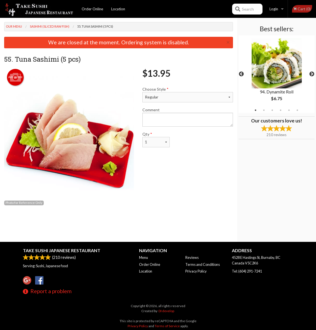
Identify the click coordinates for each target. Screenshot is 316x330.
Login (273, 9)
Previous (241, 74)
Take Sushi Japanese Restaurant (61, 250)
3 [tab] (272, 110)
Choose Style (187, 94)
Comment (187, 117)
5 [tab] (289, 110)
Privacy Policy (196, 271)
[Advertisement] (118, 224)
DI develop (166, 311)
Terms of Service (167, 326)
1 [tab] (255, 110)
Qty (155, 139)
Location (118, 9)
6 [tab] (297, 110)
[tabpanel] (276, 74)
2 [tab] (264, 110)
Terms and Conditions (202, 264)
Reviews (192, 257)
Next (312, 74)
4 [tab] (280, 110)
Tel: (247, 271)
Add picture (15, 77)
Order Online (92, 9)
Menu (143, 257)
